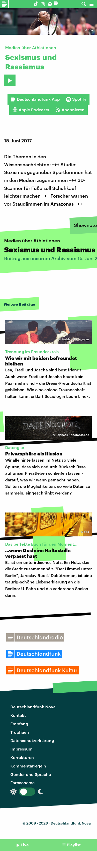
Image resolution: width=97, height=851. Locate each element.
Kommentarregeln (28, 765)
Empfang (19, 723)
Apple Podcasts (30, 109)
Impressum (21, 748)
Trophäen (19, 732)
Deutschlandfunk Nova (33, 706)
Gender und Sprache (30, 774)
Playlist (74, 844)
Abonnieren (70, 109)
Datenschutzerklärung (32, 740)
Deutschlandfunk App (35, 99)
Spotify (76, 99)
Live (25, 844)
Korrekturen (22, 757)
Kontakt (18, 715)
